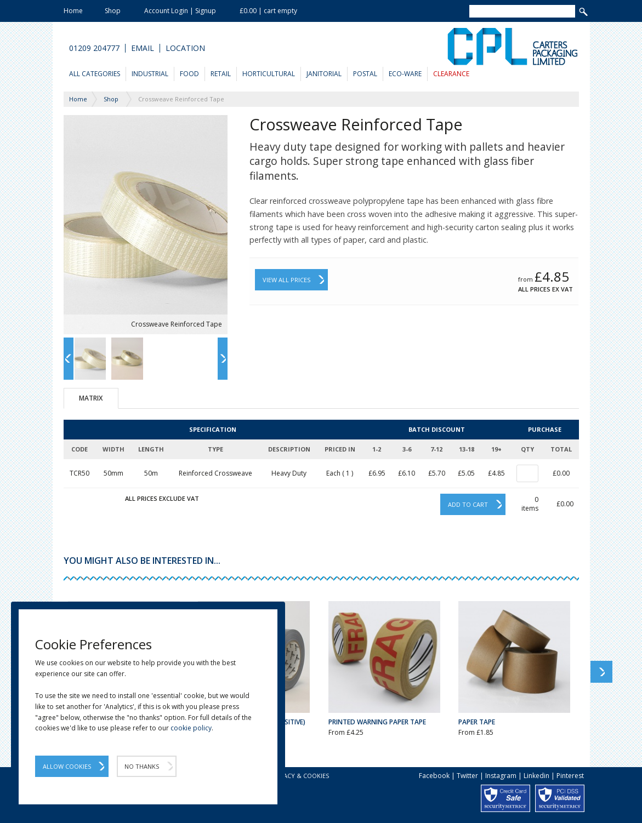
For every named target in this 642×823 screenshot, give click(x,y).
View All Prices (286, 280)
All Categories (94, 73)
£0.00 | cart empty (268, 10)
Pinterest (570, 775)
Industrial (150, 73)
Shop (113, 10)
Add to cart (468, 504)
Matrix (91, 398)
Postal (365, 73)
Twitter (467, 775)
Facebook (434, 775)
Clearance (451, 73)
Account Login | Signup (180, 10)
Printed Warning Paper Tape (377, 722)
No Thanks (141, 766)
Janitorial (324, 73)
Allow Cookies (67, 766)
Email (142, 48)
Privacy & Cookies (299, 775)
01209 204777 (94, 48)
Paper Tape (476, 722)
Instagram (500, 775)
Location (185, 48)
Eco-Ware (405, 73)
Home (73, 10)
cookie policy (191, 728)
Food (189, 73)
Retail (221, 73)
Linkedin (536, 775)
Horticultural (268, 73)
